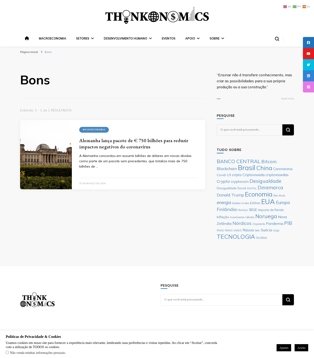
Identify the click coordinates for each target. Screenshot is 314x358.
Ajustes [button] (283, 347)
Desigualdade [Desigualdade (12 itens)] (265, 181)
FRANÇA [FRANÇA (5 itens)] (243, 210)
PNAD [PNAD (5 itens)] (220, 230)
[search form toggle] (277, 39)
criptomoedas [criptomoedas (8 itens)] (277, 174)
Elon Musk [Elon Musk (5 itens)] (279, 195)
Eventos (168, 38)
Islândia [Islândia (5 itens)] (249, 217)
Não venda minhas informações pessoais (37, 353)
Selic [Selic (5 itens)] (257, 230)
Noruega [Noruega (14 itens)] (266, 216)
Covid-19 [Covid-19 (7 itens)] (224, 175)
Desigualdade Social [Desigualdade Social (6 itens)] (231, 188)
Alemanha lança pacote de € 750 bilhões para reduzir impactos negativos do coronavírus (133, 143)
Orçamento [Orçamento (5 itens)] (259, 224)
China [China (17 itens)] (264, 167)
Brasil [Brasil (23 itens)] (246, 167)
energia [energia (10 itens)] (224, 202)
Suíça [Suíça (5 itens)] (276, 230)
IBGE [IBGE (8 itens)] (253, 209)
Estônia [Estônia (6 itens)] (255, 203)
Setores (82, 38)
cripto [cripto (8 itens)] (237, 174)
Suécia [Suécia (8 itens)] (266, 230)
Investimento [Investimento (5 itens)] (237, 217)
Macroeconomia (52, 38)
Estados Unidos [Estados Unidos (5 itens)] (240, 203)
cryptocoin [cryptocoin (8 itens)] (240, 181)
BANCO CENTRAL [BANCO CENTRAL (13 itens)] (238, 161)
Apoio (190, 38)
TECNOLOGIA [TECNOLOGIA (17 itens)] (236, 236)
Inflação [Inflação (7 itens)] (223, 217)
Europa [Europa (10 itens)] (283, 202)
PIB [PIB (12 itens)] (288, 223)
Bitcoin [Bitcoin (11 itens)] (269, 161)
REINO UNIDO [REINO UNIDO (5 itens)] (233, 230)
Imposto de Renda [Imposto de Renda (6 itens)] (271, 210)
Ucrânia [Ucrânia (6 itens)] (261, 237)
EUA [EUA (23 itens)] (268, 201)
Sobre (214, 38)
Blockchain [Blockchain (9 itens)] (227, 168)
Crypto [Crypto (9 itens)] (223, 181)
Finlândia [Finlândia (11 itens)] (227, 209)
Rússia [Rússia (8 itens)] (248, 230)
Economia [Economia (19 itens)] (258, 194)
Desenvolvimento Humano (125, 38)
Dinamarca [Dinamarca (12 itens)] (270, 187)
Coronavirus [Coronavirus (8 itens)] (283, 168)
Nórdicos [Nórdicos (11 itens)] (242, 223)
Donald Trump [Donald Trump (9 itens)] (230, 194)
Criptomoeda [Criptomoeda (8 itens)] (254, 174)
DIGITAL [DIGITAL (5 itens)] (252, 188)
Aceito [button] (301, 347)
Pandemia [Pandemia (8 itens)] (274, 223)
